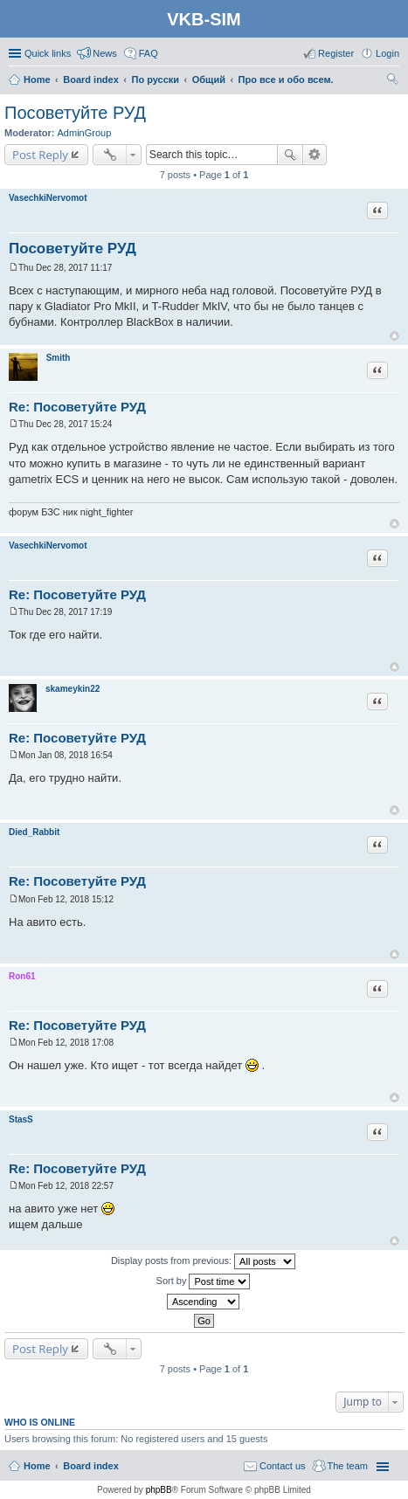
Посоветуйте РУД (75, 112)
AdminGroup (85, 133)
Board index (91, 1466)
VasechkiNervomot (48, 198)
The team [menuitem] (348, 1466)
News (105, 53)
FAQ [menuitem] (148, 53)
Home (37, 1466)
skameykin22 (72, 689)
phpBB (159, 1490)
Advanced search (315, 154)
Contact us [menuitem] (282, 1466)
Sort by (203, 1281)
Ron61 (22, 976)
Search (290, 154)
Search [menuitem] (392, 81)
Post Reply (40, 154)
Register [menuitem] (336, 53)
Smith (58, 358)
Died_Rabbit (34, 832)
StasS (21, 1119)
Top (394, 336)
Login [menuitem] (387, 53)
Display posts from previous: (203, 1261)
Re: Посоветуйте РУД (77, 406)
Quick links (47, 53)
